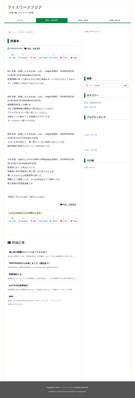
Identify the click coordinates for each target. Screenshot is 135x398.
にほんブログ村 (90, 135)
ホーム (13, 32)
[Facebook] (23, 58)
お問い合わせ (89, 167)
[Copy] (74, 58)
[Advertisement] (27, 322)
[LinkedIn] (43, 58)
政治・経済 (90, 107)
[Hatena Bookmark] (53, 58)
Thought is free (81, 391)
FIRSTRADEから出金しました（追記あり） (30, 263)
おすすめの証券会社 (18, 285)
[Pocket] (63, 58)
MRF (11, 296)
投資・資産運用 (27, 32)
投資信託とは (15, 274)
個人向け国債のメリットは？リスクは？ (28, 252)
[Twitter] (12, 58)
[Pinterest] (33, 58)
